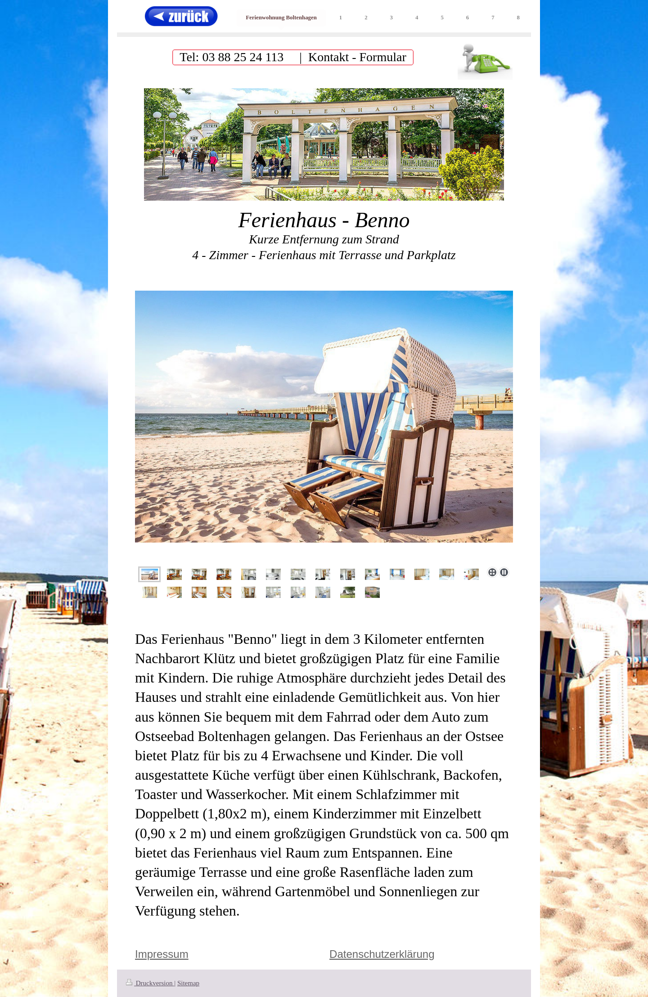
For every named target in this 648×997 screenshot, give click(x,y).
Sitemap (188, 983)
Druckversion (150, 983)
